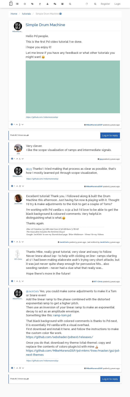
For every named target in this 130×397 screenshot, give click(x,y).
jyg (18, 153)
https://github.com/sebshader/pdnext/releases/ (59, 337)
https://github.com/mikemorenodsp (42, 117)
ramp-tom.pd (62, 315)
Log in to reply (110, 135)
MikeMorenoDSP (20, 31)
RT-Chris (18, 259)
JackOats (18, 203)
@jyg (29, 168)
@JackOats (32, 291)
